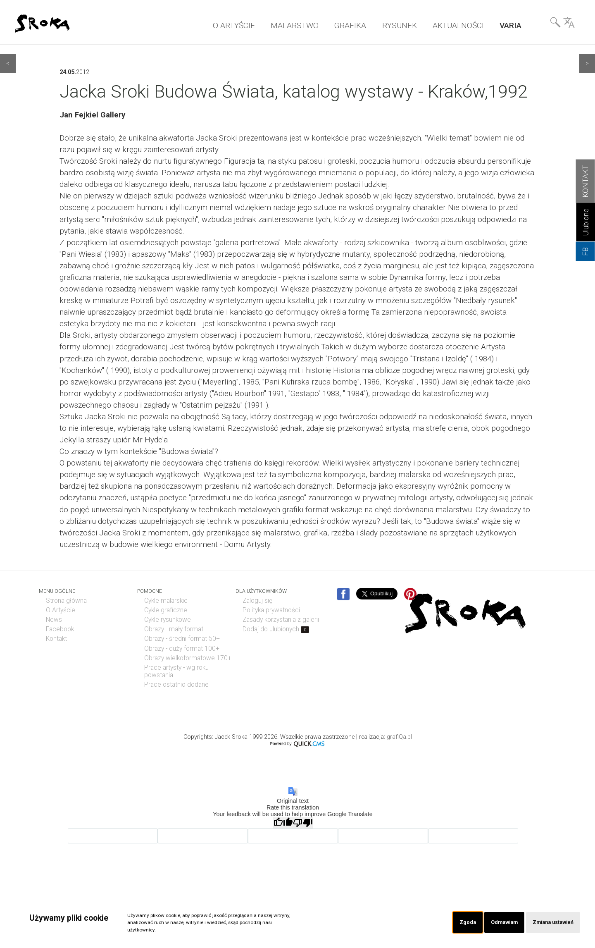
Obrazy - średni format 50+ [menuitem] (182, 638)
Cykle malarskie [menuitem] (166, 600)
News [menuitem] (54, 619)
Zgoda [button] (461, 922)
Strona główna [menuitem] (66, 600)
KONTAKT (585, 181)
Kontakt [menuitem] (56, 638)
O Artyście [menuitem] (60, 610)
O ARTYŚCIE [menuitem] (234, 25)
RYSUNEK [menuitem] (399, 25)
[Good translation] (283, 823)
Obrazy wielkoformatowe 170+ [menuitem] (187, 658)
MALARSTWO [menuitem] (295, 25)
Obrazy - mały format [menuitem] (173, 629)
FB (585, 251)
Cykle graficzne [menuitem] (165, 610)
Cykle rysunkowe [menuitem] (167, 619)
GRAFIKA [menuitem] (350, 25)
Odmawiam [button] (499, 922)
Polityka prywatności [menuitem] (271, 610)
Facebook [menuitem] (60, 629)
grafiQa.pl (399, 736)
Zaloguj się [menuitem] (257, 600)
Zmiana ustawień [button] (551, 922)
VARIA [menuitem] (510, 25)
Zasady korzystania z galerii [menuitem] (281, 619)
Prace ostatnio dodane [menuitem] (176, 684)
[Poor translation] (303, 823)
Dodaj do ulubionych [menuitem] (276, 629)
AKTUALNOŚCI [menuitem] (458, 25)
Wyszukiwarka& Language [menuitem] (562, 24)
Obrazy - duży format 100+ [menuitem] (181, 648)
